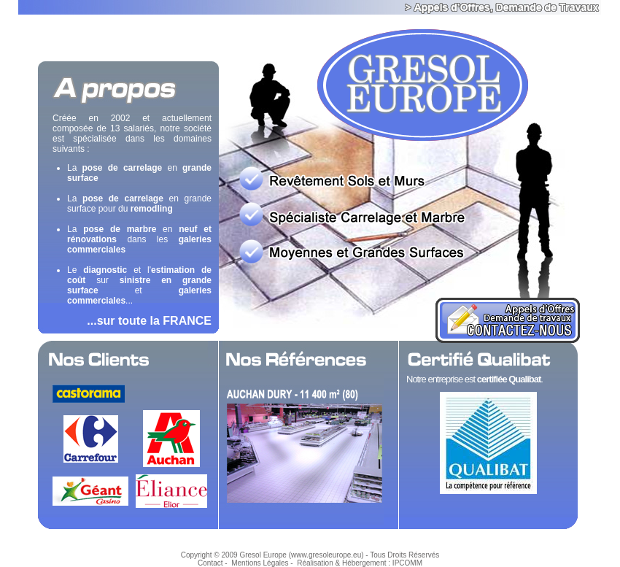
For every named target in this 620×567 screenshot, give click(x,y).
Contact (210, 563)
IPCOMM (407, 563)
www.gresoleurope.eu (326, 555)
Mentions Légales (259, 563)
